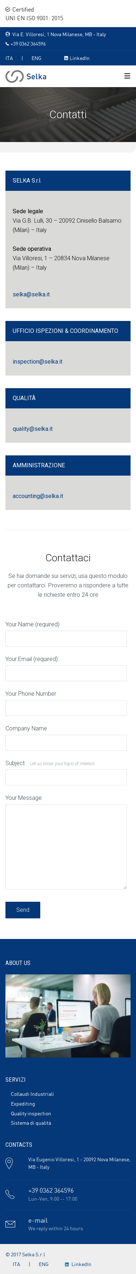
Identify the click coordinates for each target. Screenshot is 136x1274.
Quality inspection (31, 1113)
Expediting (23, 1104)
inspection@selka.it (37, 361)
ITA (9, 58)
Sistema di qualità (31, 1123)
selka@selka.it (31, 294)
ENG (36, 58)
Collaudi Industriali (32, 1094)
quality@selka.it (33, 428)
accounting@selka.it (38, 496)
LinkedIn (80, 58)
